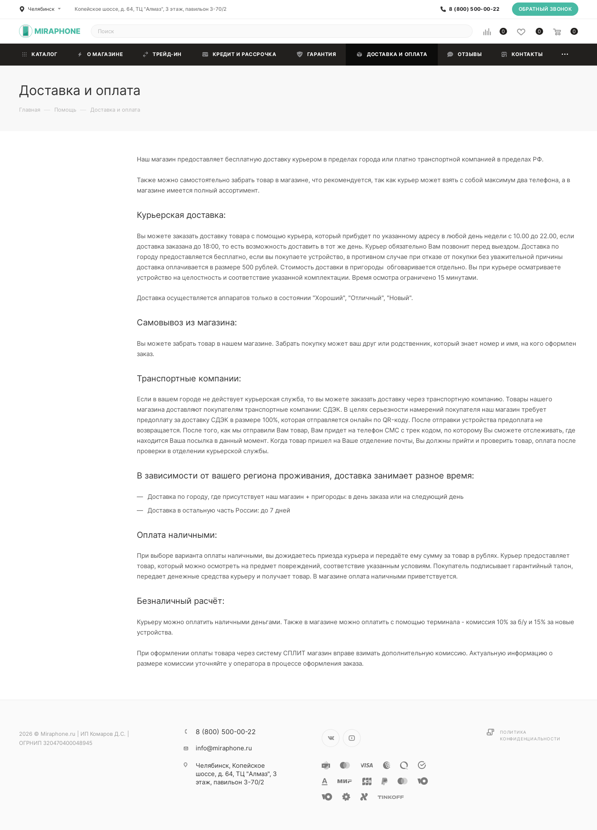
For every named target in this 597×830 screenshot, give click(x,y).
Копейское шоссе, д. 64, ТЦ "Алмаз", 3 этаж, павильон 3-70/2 (150, 9)
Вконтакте (331, 738)
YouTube (352, 738)
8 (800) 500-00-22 (474, 9)
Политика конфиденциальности (530, 735)
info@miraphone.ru (224, 748)
